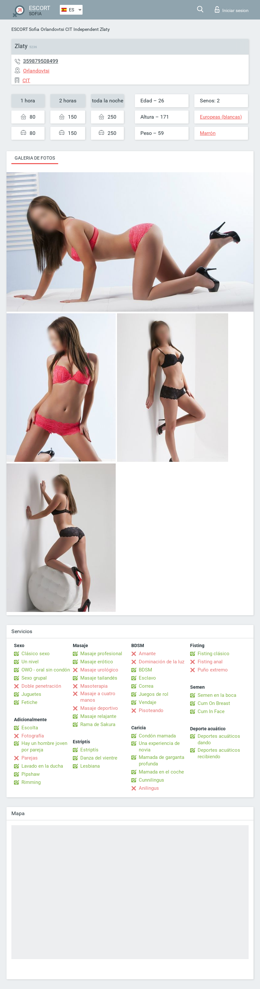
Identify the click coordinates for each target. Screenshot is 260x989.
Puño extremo (213, 670)
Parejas (29, 758)
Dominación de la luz (161, 662)
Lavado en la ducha (42, 766)
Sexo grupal (34, 678)
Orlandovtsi (52, 29)
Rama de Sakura (97, 724)
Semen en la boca (217, 695)
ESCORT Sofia (25, 29)
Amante (147, 654)
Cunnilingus (151, 780)
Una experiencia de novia (159, 746)
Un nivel (30, 662)
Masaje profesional (101, 654)
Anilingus (149, 788)
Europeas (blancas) (221, 117)
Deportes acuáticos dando (219, 739)
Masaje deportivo (99, 708)
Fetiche (29, 702)
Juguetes (31, 694)
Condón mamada (157, 736)
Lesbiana (90, 766)
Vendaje (147, 702)
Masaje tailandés (98, 678)
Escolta (29, 728)
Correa (146, 686)
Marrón (207, 133)
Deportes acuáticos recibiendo (219, 753)
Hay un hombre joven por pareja (44, 746)
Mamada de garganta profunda (161, 760)
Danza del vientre (98, 758)
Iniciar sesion (232, 9)
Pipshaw (30, 774)
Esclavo (147, 678)
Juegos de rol (153, 694)
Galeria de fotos (35, 158)
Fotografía (32, 736)
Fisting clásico (213, 654)
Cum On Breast (214, 703)
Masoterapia (94, 686)
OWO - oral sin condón (45, 670)
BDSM (145, 670)
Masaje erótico (96, 662)
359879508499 (40, 61)
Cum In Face (211, 711)
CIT (68, 29)
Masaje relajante (98, 716)
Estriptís (89, 750)
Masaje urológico (99, 670)
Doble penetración (41, 686)
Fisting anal (210, 662)
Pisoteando (151, 710)
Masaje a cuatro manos (97, 697)
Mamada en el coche (161, 772)
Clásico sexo (35, 654)
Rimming (31, 782)
